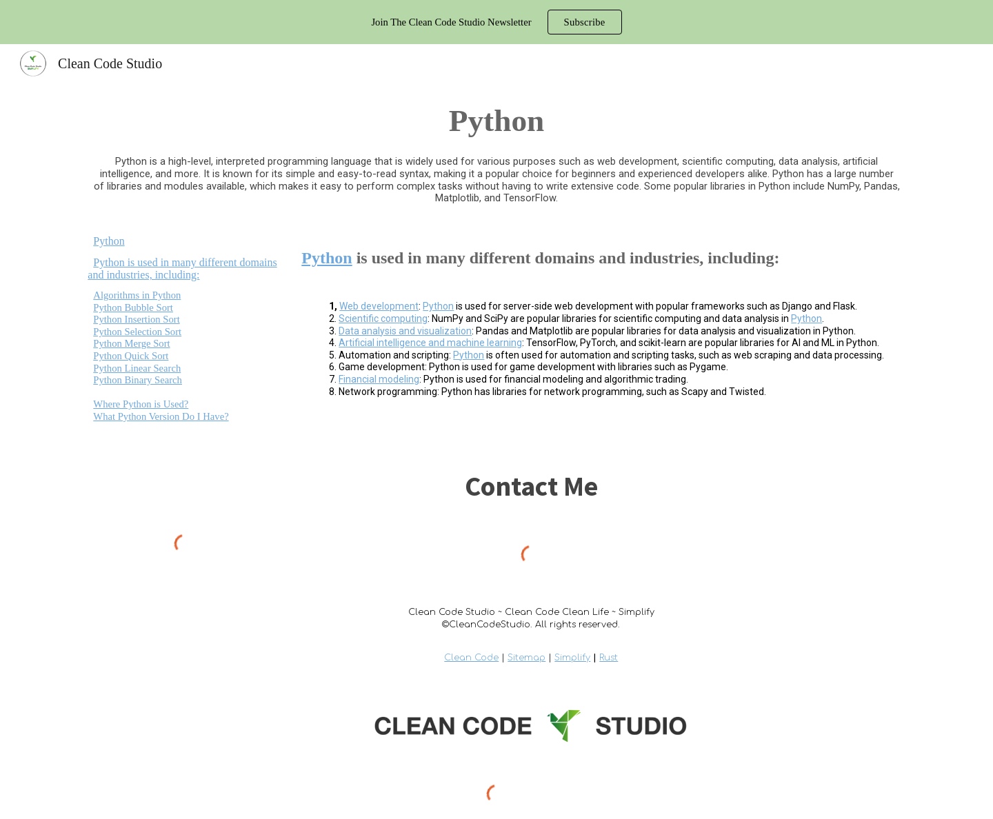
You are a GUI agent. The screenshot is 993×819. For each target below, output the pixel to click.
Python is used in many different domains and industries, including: (182, 268)
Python (108, 241)
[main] (496, 121)
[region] (496, 22)
